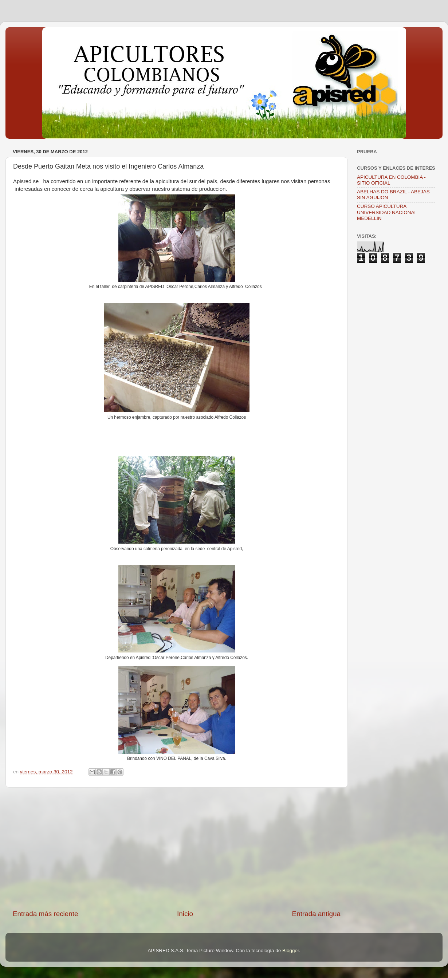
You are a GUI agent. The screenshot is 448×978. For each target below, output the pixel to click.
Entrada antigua (316, 914)
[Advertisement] (177, 848)
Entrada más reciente (45, 914)
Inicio (185, 914)
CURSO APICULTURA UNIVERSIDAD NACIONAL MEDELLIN (387, 212)
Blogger (290, 950)
